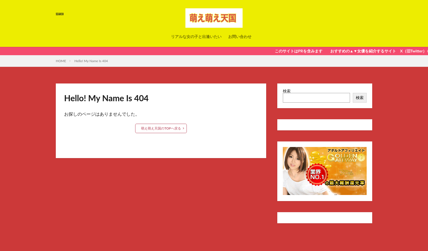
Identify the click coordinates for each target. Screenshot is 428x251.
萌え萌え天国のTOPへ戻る (161, 128)
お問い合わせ (239, 36)
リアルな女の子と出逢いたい (196, 36)
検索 (287, 90)
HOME (61, 61)
